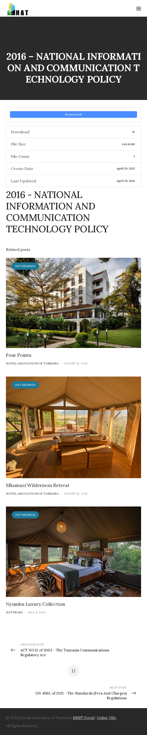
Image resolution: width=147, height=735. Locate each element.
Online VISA (106, 718)
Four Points (18, 355)
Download (73, 114)
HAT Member (25, 266)
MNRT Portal (83, 718)
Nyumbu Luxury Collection (35, 604)
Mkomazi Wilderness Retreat (38, 485)
